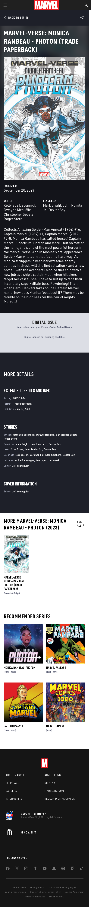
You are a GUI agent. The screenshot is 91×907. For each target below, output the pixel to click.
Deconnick (8, 593)
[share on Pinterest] (63, 869)
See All (81, 523)
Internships (14, 798)
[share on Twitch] (72, 869)
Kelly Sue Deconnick (20, 205)
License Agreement (74, 891)
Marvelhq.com (54, 790)
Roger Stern (13, 219)
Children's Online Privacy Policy (45, 891)
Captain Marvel (13, 726)
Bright (17, 593)
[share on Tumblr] (35, 869)
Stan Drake (17, 449)
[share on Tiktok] (81, 869)
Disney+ (50, 782)
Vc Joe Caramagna (24, 460)
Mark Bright (52, 205)
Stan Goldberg (53, 454)
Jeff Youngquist (20, 465)
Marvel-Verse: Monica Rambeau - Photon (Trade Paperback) (15, 583)
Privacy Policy (37, 887)
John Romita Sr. (33, 449)
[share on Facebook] (8, 869)
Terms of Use (19, 887)
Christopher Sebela (18, 214)
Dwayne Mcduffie (17, 210)
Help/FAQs (12, 782)
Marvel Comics (55, 726)
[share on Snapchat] (54, 869)
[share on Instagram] (26, 869)
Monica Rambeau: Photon (19, 668)
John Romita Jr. (38, 444)
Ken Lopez (41, 460)
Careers (11, 790)
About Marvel (15, 775)
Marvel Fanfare (56, 668)
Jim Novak (53, 460)
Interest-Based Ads (35, 896)
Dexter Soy (57, 210)
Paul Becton (21, 454)
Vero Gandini (37, 454)
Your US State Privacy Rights (61, 887)
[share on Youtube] (45, 869)
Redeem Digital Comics (60, 798)
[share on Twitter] (17, 869)
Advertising (53, 775)
